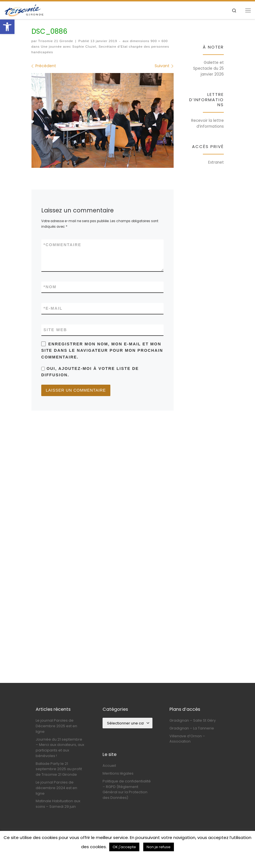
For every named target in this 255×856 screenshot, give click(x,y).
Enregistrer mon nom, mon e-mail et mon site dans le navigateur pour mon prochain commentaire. (102, 350)
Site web (55, 329)
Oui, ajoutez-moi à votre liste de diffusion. (90, 371)
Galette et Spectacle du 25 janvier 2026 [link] (208, 68)
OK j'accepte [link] (124, 847)
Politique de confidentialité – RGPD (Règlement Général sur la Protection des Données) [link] (127, 796)
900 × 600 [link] (158, 41)
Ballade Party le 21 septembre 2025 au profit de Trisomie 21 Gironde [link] (59, 776)
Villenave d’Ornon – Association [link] (187, 745)
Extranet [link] (216, 162)
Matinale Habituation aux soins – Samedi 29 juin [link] (58, 811)
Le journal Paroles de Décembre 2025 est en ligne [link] (56, 733)
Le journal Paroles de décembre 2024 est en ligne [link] (56, 795)
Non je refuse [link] (159, 847)
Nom (50, 287)
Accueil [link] (109, 772)
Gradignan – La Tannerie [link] (191, 735)
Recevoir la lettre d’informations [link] (207, 123)
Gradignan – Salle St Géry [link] (192, 727)
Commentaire (62, 245)
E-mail (52, 308)
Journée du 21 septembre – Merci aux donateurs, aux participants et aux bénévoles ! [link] (60, 754)
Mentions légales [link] (118, 780)
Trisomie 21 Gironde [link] (55, 41)
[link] (7, 27)
